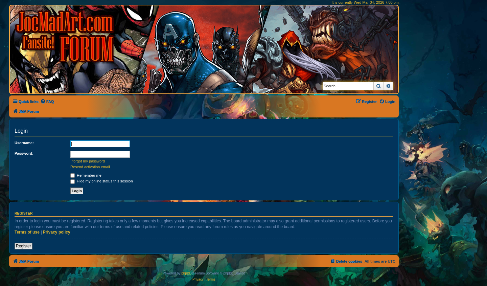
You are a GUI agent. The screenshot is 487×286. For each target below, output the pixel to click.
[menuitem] (47, 101)
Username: (24, 143)
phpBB (186, 273)
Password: (24, 153)
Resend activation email (90, 167)
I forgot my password (87, 161)
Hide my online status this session (101, 181)
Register (23, 246)
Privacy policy (56, 232)
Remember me (85, 175)
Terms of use (27, 232)
